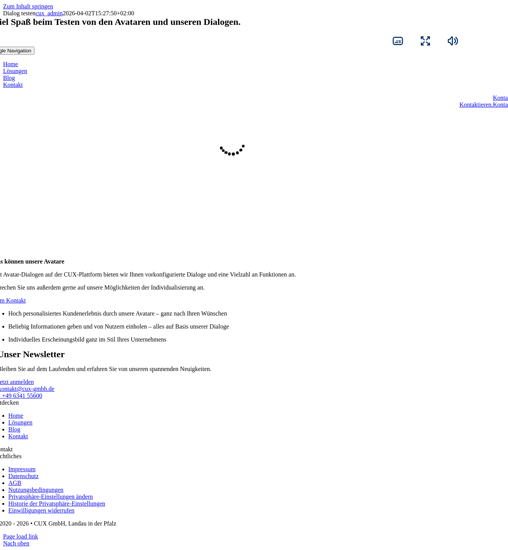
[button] (50, 496)
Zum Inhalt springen (28, 6)
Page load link (20, 536)
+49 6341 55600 (22, 395)
